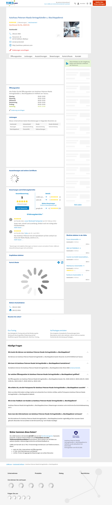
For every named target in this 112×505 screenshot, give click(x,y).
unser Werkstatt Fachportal (33, 221)
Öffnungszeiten (16, 56)
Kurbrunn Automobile (73, 275)
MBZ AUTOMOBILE (72, 248)
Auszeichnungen (41, 56)
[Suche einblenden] (75, 3)
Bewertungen (55, 56)
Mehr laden (78, 205)
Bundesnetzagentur (47, 436)
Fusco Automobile (72, 239)
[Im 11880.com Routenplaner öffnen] (58, 262)
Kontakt (78, 56)
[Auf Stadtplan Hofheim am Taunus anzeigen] (62, 262)
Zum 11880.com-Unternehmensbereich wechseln (57, 4)
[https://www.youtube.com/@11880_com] (28, 497)
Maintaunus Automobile (74, 266)
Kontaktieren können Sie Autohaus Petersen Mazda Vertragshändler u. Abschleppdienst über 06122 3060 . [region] (44, 368)
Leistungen (28, 56)
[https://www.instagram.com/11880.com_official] (14, 497)
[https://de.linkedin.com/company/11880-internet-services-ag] (24, 497)
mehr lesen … (18, 227)
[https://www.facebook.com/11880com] (9, 497)
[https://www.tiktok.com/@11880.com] (19, 497)
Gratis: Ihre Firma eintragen (99, 3)
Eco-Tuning (12, 330)
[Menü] (91, 3)
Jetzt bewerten (22, 208)
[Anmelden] (82, 3)
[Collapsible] (87, 352)
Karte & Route (67, 56)
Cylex (26, 233)
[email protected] (75, 368)
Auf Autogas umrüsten (58, 330)
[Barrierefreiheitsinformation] (88, 3)
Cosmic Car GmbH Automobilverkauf (77, 257)
